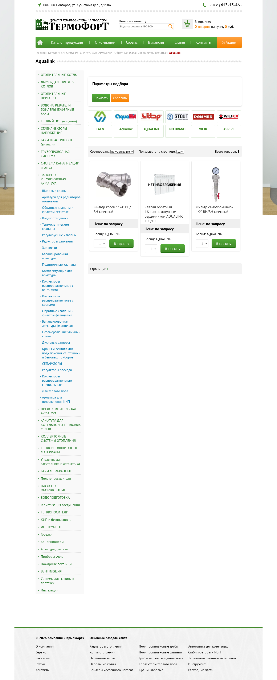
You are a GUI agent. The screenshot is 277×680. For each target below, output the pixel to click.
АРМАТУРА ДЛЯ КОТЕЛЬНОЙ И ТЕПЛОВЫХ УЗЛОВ (61, 424)
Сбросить (120, 98)
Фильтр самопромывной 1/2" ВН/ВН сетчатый (214, 209)
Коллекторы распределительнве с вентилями (57, 285)
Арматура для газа (54, 549)
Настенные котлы (102, 658)
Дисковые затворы (56, 342)
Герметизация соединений (60, 505)
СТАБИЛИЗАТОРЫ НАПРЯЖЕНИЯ (54, 130)
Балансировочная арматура (55, 256)
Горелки (47, 534)
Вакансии (156, 42)
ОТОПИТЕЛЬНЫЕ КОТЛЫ (59, 75)
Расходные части (200, 670)
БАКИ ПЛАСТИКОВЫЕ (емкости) (57, 142)
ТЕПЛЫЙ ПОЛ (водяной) (59, 121)
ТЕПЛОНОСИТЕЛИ (54, 512)
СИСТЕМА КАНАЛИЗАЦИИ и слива (60, 165)
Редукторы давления (57, 241)
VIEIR (203, 129)
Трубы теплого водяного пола (161, 658)
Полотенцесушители (56, 478)
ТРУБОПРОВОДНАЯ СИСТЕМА (55, 153)
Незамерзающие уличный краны (61, 334)
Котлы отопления (102, 652)
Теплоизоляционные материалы (212, 658)
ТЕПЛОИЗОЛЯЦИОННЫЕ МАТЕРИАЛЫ (59, 450)
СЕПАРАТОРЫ (52, 363)
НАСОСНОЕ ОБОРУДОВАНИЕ (53, 488)
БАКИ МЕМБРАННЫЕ (56, 471)
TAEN (100, 129)
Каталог (53, 53)
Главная (41, 53)
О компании (105, 42)
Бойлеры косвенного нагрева (112, 670)
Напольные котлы (103, 664)
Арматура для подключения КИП (56, 399)
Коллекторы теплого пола (158, 664)
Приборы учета (52, 556)
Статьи (180, 42)
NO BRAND (177, 129)
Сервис (132, 42)
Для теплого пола (55, 391)
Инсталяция (49, 590)
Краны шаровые (151, 670)
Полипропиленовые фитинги (160, 652)
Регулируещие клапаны (59, 235)
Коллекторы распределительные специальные (57, 380)
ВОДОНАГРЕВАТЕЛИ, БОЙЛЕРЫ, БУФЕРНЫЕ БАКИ (57, 109)
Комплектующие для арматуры (57, 273)
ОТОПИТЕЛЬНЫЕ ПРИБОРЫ (53, 96)
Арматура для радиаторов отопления (61, 199)
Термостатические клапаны (55, 226)
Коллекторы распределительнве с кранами (57, 300)
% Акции (229, 42)
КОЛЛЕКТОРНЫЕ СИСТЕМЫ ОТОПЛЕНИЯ (58, 438)
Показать (101, 98)
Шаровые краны (54, 191)
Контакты (203, 42)
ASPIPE (229, 129)
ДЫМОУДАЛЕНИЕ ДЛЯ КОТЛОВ (57, 84)
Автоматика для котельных (208, 646)
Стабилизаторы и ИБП (204, 652)
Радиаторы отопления (106, 646)
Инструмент (196, 664)
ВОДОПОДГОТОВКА (55, 497)
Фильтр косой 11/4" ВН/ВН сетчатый (112, 209)
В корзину (121, 243)
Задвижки (49, 247)
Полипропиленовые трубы (159, 646)
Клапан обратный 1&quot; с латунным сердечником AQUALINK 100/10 (164, 214)
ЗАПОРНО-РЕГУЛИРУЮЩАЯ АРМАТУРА (86, 53)
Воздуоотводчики (55, 218)
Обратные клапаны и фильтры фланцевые (57, 313)
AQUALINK (151, 129)
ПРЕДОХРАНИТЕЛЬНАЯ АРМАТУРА (58, 411)
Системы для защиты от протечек (58, 580)
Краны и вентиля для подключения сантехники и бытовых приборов (61, 353)
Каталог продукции (67, 42)
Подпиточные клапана (59, 264)
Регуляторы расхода (57, 370)
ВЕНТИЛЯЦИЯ (51, 571)
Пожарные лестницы (56, 564)
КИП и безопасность (56, 519)
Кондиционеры (52, 542)
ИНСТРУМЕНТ (51, 527)
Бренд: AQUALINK (107, 234)
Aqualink (174, 53)
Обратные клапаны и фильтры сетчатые (140, 53)
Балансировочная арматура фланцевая (57, 323)
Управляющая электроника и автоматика (60, 461)
